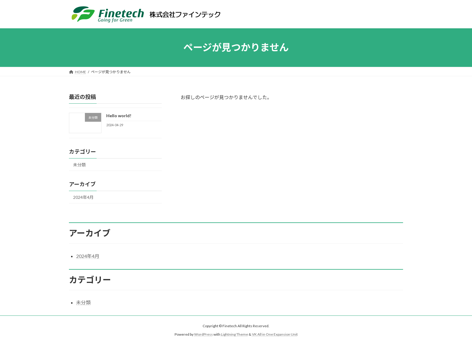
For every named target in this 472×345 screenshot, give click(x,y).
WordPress (203, 334)
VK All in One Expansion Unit (275, 334)
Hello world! (118, 115)
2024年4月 (83, 197)
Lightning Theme (234, 334)
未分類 (79, 164)
